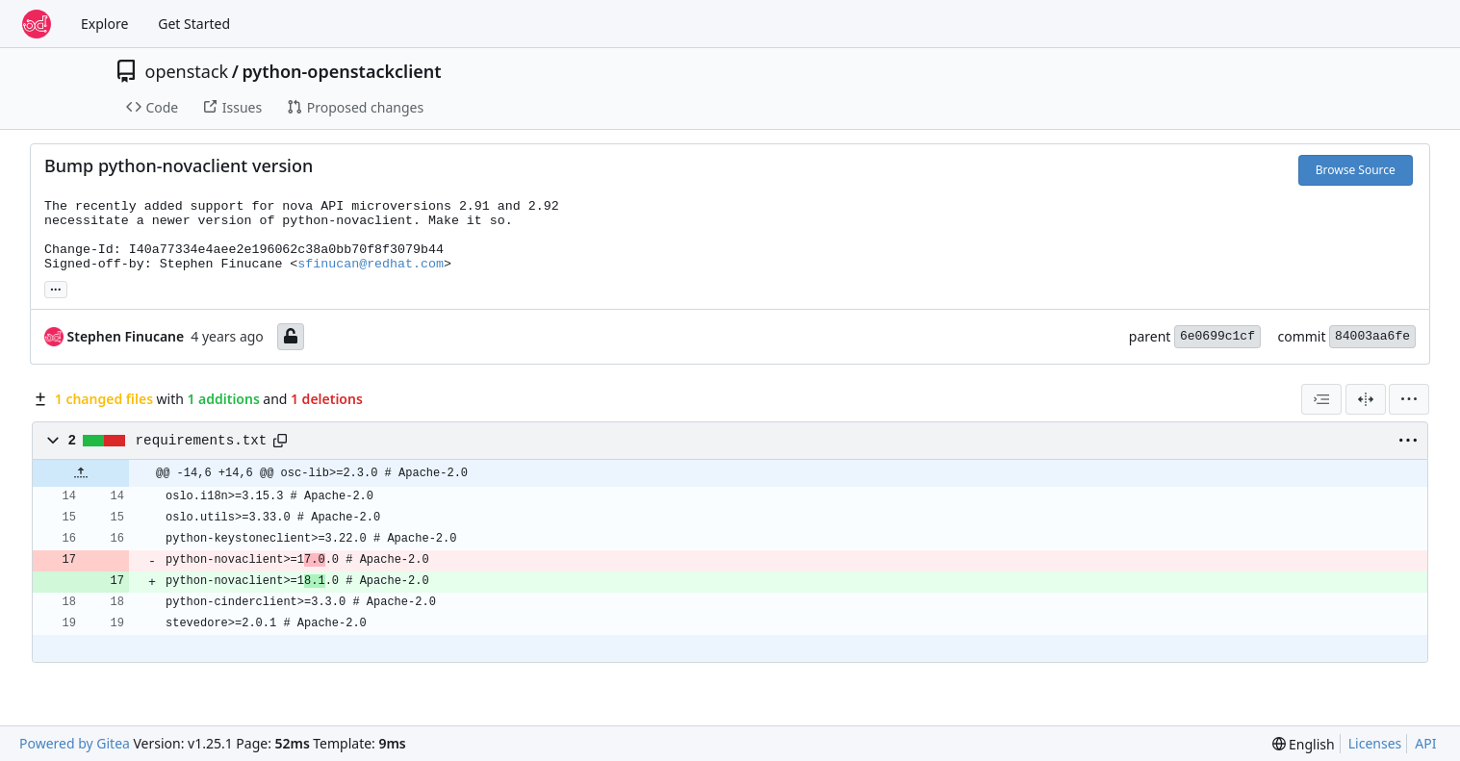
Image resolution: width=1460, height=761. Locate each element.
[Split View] (1365, 399)
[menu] (1409, 399)
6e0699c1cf (1217, 336)
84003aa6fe (1372, 336)
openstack (187, 71)
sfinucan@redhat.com (370, 264)
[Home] (37, 24)
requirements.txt (202, 440)
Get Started (194, 23)
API (1425, 743)
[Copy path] (280, 440)
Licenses (1375, 743)
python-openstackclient (341, 71)
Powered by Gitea (74, 743)
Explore (104, 23)
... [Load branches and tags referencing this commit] (56, 287)
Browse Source (1356, 170)
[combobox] (1321, 399)
